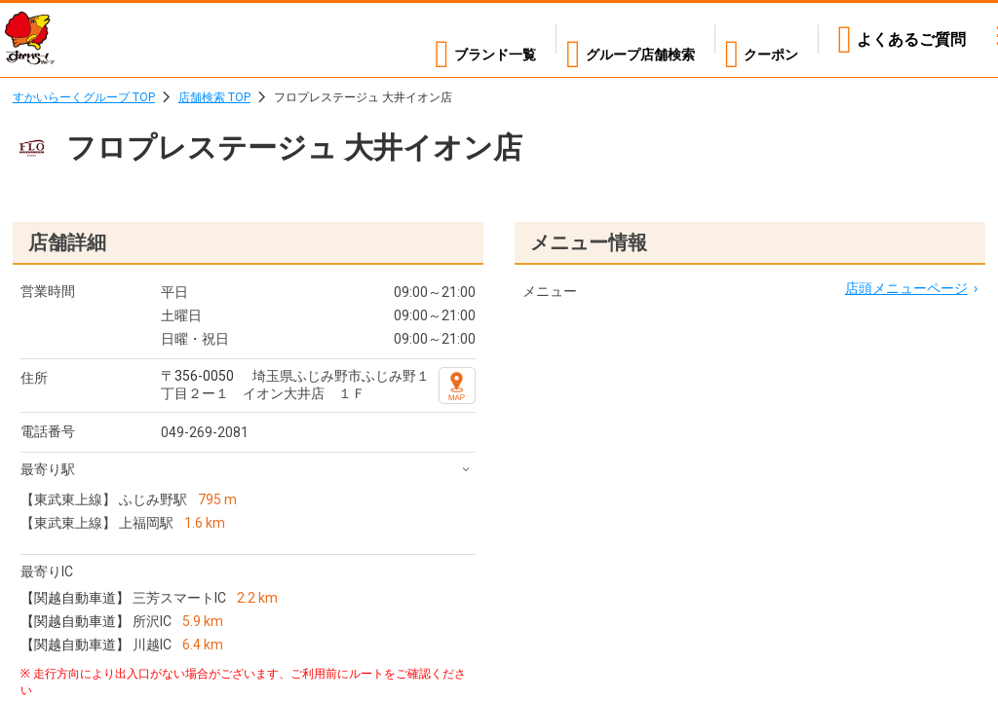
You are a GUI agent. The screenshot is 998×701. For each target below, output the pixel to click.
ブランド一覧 (448, 39)
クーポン (767, 39)
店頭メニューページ (906, 288)
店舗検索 (616, 39)
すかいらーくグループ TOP (84, 97)
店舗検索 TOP (214, 97)
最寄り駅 (47, 469)
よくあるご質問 (911, 39)
